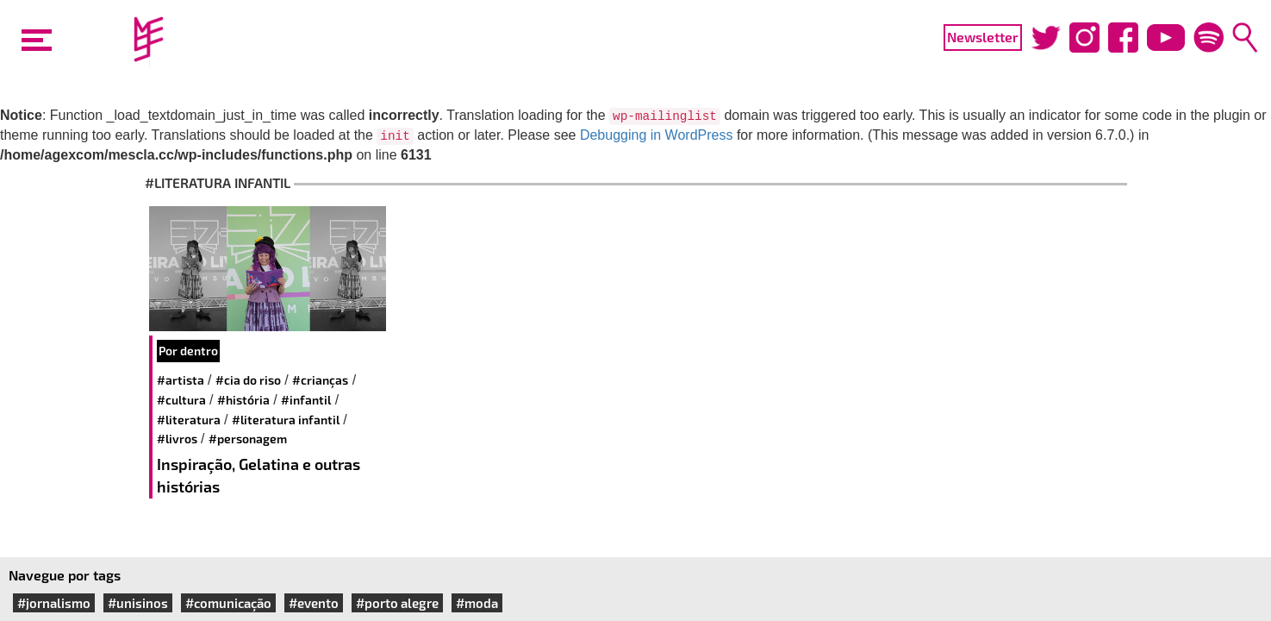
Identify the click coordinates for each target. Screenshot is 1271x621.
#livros (177, 438)
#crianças (320, 380)
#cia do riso (248, 380)
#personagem (248, 438)
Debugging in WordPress (656, 135)
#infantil (306, 399)
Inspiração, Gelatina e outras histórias (258, 475)
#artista (180, 380)
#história (243, 399)
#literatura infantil (286, 419)
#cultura (181, 399)
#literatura (189, 419)
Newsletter (983, 36)
